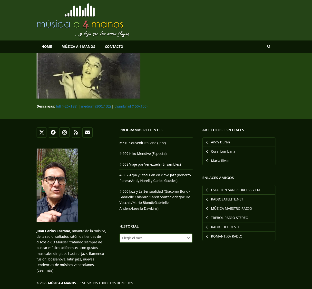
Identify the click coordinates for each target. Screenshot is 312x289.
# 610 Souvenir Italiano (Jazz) (142, 142)
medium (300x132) (96, 106)
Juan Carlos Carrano (53, 231)
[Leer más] (45, 270)
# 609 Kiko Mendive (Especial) (143, 153)
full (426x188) (66, 106)
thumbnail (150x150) (131, 106)
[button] (268, 46)
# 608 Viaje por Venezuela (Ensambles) (150, 164)
